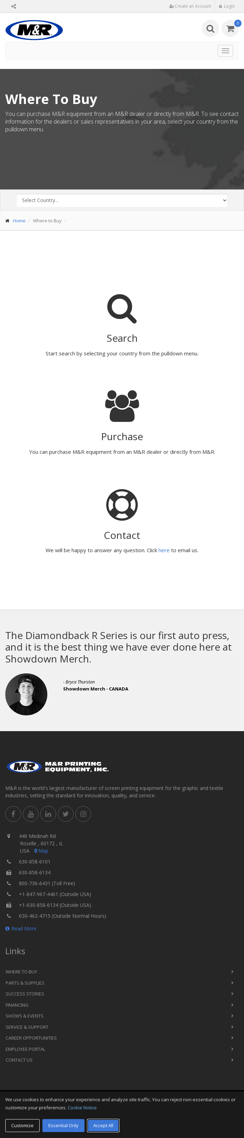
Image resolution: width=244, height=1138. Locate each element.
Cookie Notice (82, 1107)
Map (40, 850)
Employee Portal (25, 1049)
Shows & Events (24, 1016)
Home (19, 220)
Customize (22, 1125)
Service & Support (27, 1027)
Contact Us (19, 1060)
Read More (20, 928)
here (164, 550)
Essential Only (63, 1125)
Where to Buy (21, 972)
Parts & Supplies (25, 983)
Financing (17, 1005)
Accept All (103, 1125)
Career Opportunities (31, 1038)
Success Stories (25, 994)
